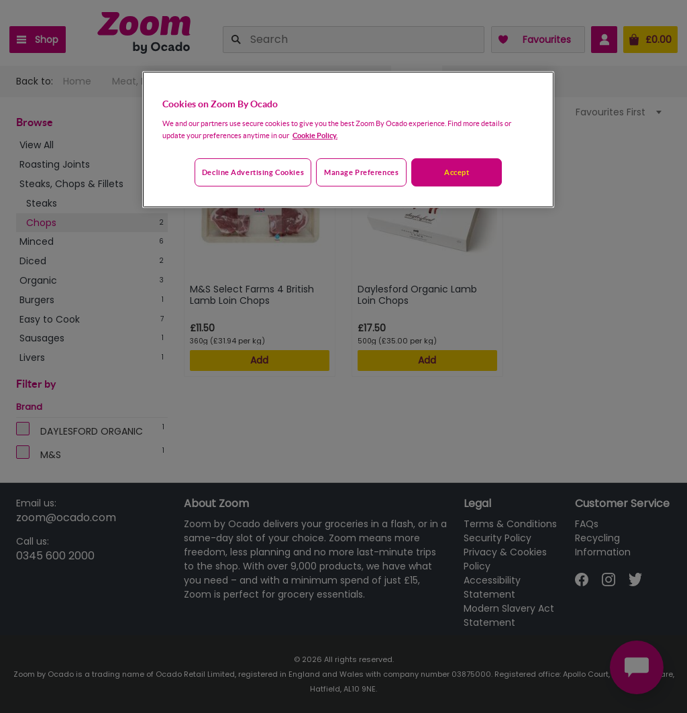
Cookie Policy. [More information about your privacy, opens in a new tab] (315, 135)
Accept (456, 172)
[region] (348, 139)
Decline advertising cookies (253, 172)
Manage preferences (361, 172)
